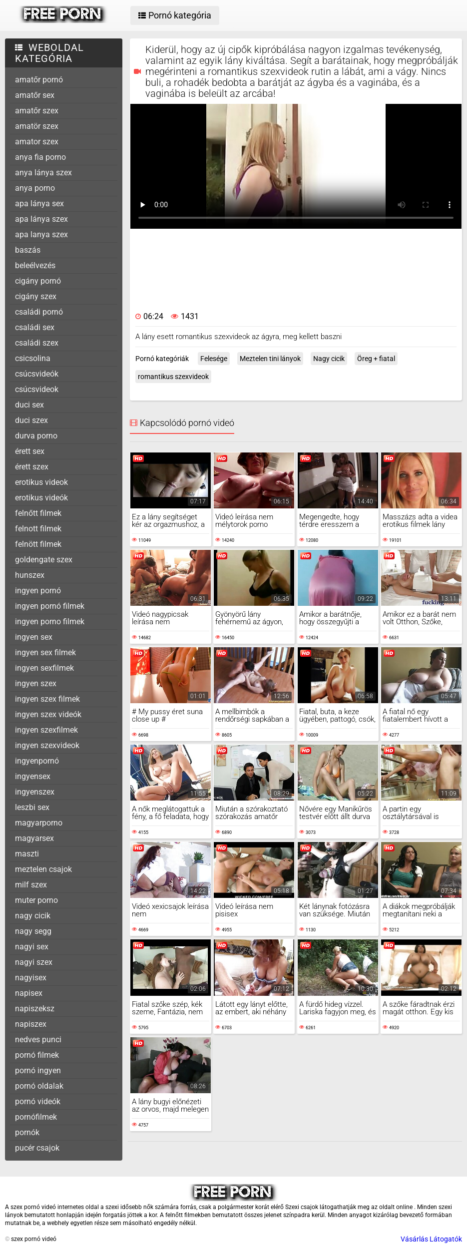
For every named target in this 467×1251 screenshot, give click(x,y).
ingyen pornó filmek (49, 606)
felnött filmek (38, 544)
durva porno (36, 435)
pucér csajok (37, 1148)
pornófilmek (36, 1117)
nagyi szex (33, 962)
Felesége (213, 359)
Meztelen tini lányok (270, 359)
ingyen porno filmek (49, 621)
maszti (27, 853)
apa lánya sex (39, 203)
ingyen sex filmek (45, 652)
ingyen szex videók (48, 714)
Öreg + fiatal (376, 359)
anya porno (35, 188)
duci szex (31, 420)
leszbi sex (32, 807)
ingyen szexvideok (47, 745)
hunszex (29, 575)
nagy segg (33, 931)
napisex (28, 993)
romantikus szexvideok (173, 377)
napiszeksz (34, 1008)
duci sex (29, 405)
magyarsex (34, 838)
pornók (27, 1132)
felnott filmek (38, 528)
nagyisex (30, 977)
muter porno (36, 900)
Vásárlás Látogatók (431, 1239)
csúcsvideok (36, 389)
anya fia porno (40, 157)
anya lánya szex (43, 172)
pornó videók (37, 1101)
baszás (27, 250)
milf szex (31, 884)
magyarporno (38, 823)
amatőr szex (36, 110)
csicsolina (32, 358)
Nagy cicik (329, 359)
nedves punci (38, 1039)
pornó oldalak (39, 1086)
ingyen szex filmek (47, 699)
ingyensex (32, 776)
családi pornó (39, 312)
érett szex (31, 466)
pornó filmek (37, 1055)
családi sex (34, 327)
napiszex (30, 1024)
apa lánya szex (41, 219)
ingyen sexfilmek (44, 668)
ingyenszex (34, 792)
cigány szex (35, 296)
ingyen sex (33, 637)
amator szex (36, 141)
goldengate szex (43, 559)
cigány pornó (38, 281)
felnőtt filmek (38, 513)
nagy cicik (32, 915)
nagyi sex (31, 946)
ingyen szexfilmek (46, 730)
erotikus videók (41, 497)
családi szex (36, 343)
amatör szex (36, 126)
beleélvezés (35, 265)
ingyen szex (35, 683)
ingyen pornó (38, 590)
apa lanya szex (41, 234)
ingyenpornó (37, 761)
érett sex (29, 451)
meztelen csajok (43, 869)
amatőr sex (34, 95)
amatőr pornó (39, 79)
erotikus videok (41, 482)
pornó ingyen (38, 1070)
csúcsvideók (36, 374)
